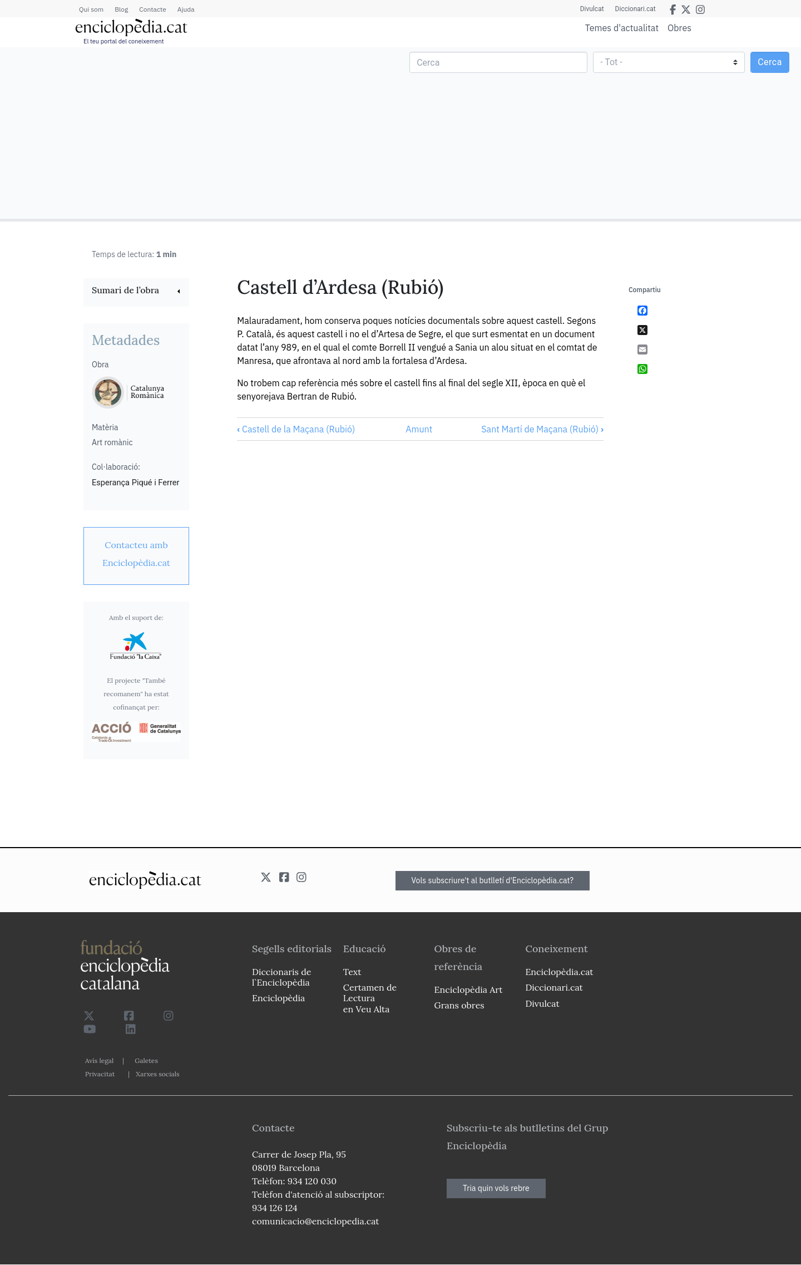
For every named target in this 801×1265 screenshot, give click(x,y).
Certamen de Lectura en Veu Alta (370, 998)
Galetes (146, 1060)
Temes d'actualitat (622, 28)
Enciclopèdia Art (468, 989)
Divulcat (592, 9)
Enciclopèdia (278, 997)
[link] (136, 291)
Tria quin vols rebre (496, 1188)
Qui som (91, 9)
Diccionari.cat (635, 9)
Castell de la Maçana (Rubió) (296, 429)
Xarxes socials (157, 1074)
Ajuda (186, 9)
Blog (121, 9)
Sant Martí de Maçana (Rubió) (542, 429)
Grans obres (459, 1005)
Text (352, 971)
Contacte (152, 9)
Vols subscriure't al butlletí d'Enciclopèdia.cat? (493, 880)
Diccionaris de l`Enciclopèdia (281, 977)
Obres (679, 27)
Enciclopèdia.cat (559, 971)
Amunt (419, 429)
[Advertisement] (201, 132)
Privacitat (100, 1074)
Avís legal (99, 1060)
